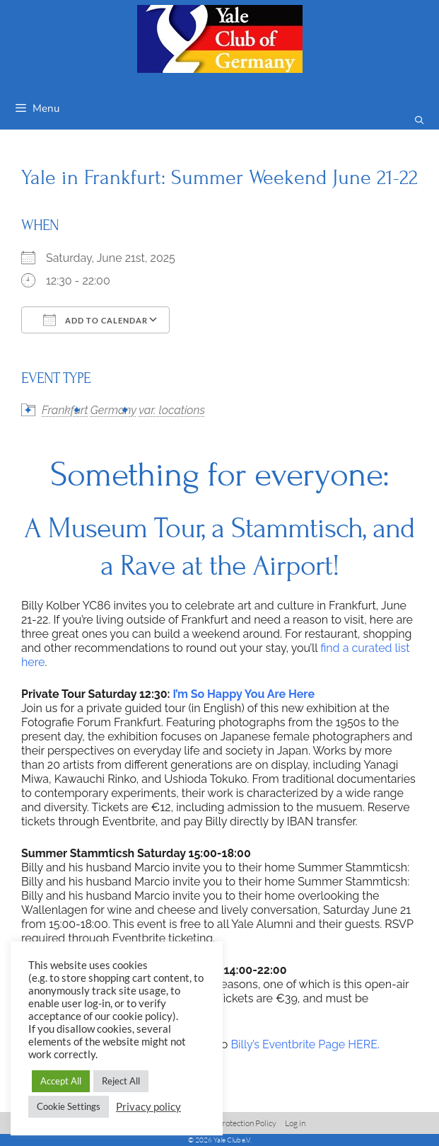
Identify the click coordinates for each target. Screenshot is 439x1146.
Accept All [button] (60, 1081)
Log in (295, 1123)
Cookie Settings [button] (68, 1106)
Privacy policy (148, 1107)
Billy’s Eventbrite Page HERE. (305, 1044)
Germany (113, 410)
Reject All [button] (121, 1081)
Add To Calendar (95, 320)
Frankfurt (65, 410)
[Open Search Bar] (419, 120)
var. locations (172, 410)
